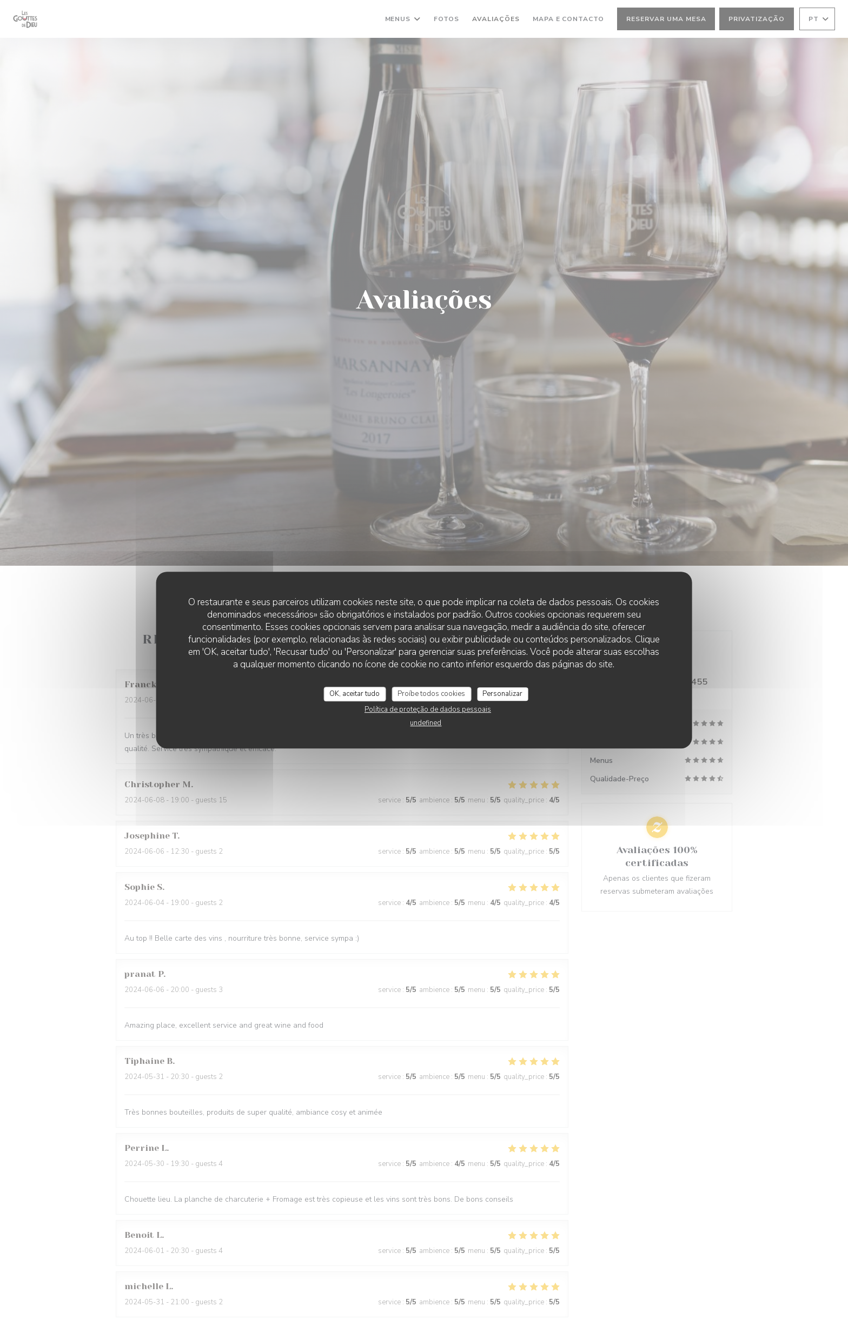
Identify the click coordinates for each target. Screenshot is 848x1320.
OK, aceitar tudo (354, 694)
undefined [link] (425, 723)
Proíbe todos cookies (431, 694)
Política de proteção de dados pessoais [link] (428, 709)
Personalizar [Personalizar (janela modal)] (502, 694)
